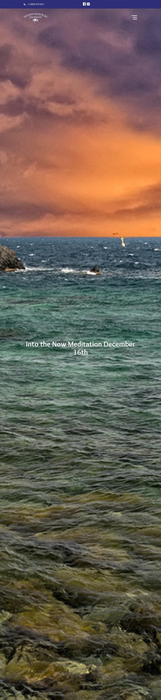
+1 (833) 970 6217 (36, 4)
